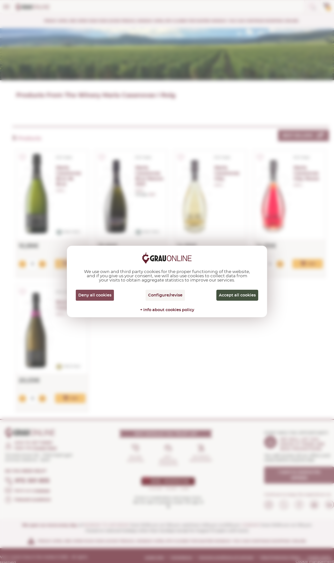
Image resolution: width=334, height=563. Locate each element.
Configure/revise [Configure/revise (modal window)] (165, 295)
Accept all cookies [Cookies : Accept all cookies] (237, 295)
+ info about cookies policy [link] (167, 310)
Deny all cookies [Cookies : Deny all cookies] (94, 295)
